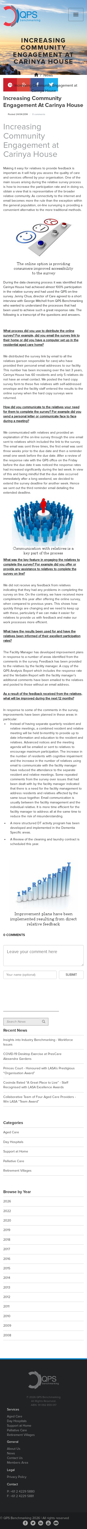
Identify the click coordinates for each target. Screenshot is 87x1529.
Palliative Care (17, 1430)
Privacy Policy (16, 1477)
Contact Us (15, 1458)
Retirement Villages (21, 1435)
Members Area (17, 1463)
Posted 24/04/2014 (18, 114)
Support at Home (19, 1426)
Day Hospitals (17, 1421)
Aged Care (14, 1416)
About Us (13, 1449)
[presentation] (38, 989)
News (48, 75)
